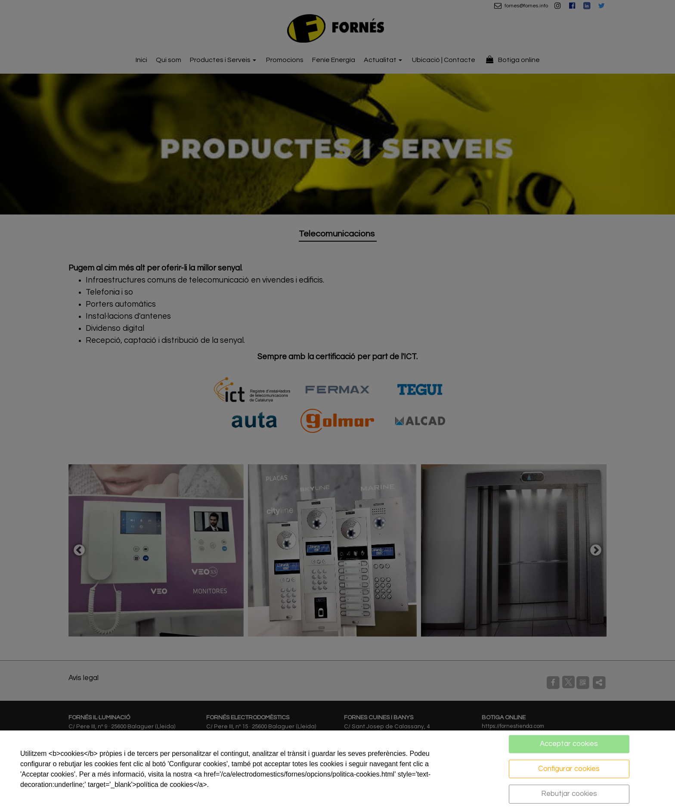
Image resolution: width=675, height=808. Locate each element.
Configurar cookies (569, 768)
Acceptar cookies (569, 744)
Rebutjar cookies (569, 794)
